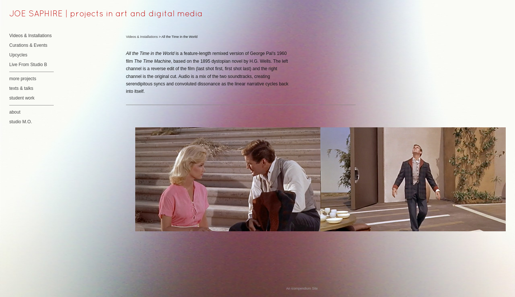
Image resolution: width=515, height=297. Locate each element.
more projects (22, 78)
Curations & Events (28, 45)
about (14, 112)
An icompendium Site (302, 288)
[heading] (27, 14)
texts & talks (21, 88)
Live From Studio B (28, 64)
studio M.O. (20, 121)
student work (21, 98)
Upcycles (18, 55)
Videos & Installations (30, 35)
